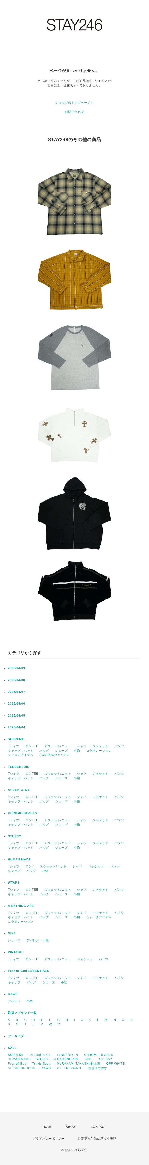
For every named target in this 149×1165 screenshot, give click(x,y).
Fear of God (17, 1063)
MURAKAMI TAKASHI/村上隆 (79, 1063)
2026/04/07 (16, 692)
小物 (77, 750)
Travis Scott (41, 1063)
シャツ (82, 746)
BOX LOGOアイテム (54, 755)
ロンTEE (32, 746)
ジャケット (100, 746)
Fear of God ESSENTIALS (28, 971)
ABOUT (71, 1127)
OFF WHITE (115, 1063)
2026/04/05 (16, 715)
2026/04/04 (16, 727)
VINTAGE (15, 952)
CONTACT (98, 1127)
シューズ (61, 750)
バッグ (44, 750)
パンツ (119, 746)
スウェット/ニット (57, 746)
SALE (12, 1048)
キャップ (14, 871)
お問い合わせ (74, 112)
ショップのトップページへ (74, 102)
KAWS (13, 994)
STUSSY (14, 836)
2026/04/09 (16, 668)
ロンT (30, 866)
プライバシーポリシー (49, 1138)
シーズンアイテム (20, 755)
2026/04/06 (16, 703)
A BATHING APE (21, 906)
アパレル (14, 1001)
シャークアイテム (99, 917)
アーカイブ (16, 1036)
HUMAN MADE (19, 859)
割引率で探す (97, 1068)
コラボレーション (99, 750)
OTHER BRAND (69, 1068)
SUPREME (16, 739)
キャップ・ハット (20, 750)
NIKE (12, 933)
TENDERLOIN (19, 767)
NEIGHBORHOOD (21, 1068)
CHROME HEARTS (22, 813)
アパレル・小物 (38, 940)
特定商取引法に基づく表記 (97, 1138)
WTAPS (13, 882)
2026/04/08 (16, 680)
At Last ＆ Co (18, 790)
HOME (47, 1127)
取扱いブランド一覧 (22, 1013)
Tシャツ (13, 746)
